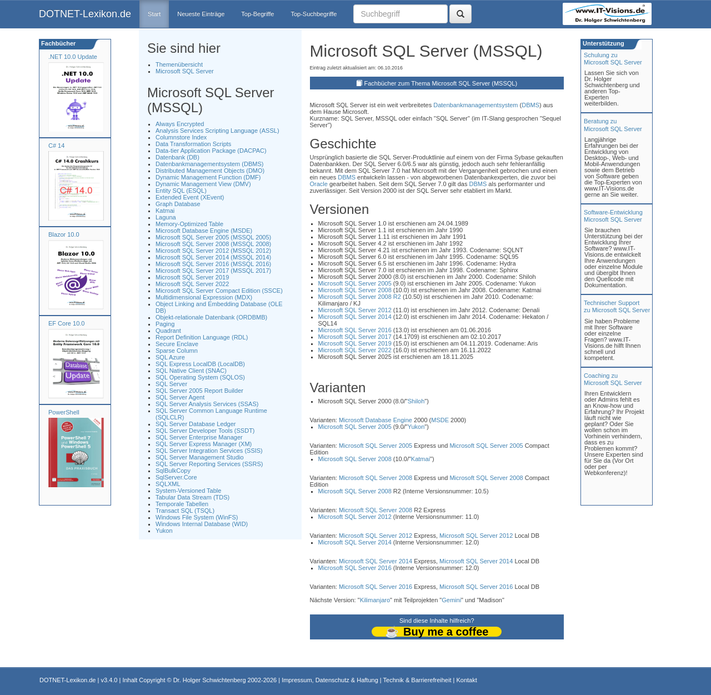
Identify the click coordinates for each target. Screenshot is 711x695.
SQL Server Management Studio (200, 457)
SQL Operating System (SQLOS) (200, 377)
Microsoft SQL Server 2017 (355, 336)
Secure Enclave (177, 344)
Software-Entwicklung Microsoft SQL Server (613, 216)
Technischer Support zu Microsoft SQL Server (617, 306)
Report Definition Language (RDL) (202, 337)
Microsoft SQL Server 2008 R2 (359, 296)
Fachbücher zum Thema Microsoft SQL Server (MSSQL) (440, 83)
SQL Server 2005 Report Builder (199, 390)
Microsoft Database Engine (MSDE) (204, 230)
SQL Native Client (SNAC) (191, 370)
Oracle (319, 184)
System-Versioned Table (188, 490)
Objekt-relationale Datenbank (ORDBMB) (211, 317)
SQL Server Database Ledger (196, 424)
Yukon (164, 530)
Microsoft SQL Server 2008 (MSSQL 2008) (213, 244)
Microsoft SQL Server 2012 (355, 310)
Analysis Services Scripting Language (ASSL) (217, 130)
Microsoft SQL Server (185, 71)
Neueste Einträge (200, 14)
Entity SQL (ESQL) (181, 190)
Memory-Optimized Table (189, 224)
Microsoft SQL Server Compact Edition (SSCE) (219, 290)
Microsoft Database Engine (375, 420)
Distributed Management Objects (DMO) (210, 170)
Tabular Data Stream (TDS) (192, 497)
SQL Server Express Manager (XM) (204, 444)
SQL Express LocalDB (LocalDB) (200, 364)
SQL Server (171, 384)
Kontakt (466, 680)
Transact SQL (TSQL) (185, 510)
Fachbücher (57, 43)
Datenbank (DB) (177, 157)
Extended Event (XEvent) (190, 197)
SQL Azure (170, 357)
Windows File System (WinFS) (197, 517)
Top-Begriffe (257, 14)
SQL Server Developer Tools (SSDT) (205, 430)
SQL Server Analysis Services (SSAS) (207, 404)
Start (154, 14)
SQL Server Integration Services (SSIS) (209, 450)
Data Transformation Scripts (193, 144)
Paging (165, 324)
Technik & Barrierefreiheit (417, 680)
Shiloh (416, 401)
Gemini (451, 600)
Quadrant (168, 330)
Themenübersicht (179, 64)
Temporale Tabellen (182, 504)
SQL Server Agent (180, 397)
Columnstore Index (181, 137)
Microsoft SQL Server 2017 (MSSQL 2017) (213, 270)
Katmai (165, 210)
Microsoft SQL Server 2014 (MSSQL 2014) (213, 257)
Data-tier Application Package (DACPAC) (211, 150)
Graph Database (178, 204)
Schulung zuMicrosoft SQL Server (613, 59)
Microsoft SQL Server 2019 (192, 277)
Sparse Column (177, 350)
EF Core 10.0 (66, 323)
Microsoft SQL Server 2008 (355, 290)
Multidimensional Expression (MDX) (204, 297)
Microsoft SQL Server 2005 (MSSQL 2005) (213, 237)
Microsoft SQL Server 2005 (355, 283)
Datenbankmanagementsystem (475, 105)
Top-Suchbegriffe (314, 14)
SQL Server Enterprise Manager (199, 437)
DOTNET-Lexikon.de (85, 13)
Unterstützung (602, 43)
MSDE (440, 420)
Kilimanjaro (375, 600)
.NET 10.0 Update (72, 56)
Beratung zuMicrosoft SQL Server (613, 125)
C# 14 (56, 145)
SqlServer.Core (176, 477)
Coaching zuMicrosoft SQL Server (613, 379)
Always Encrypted (180, 124)
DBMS (530, 105)
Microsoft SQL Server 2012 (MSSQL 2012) (213, 250)
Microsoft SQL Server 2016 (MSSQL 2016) (213, 264)
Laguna (166, 217)
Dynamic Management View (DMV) (203, 184)
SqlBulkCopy (173, 470)
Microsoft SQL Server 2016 (355, 330)
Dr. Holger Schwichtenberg (209, 680)
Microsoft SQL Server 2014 (355, 316)
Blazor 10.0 (63, 234)
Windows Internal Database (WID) (202, 524)
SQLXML (168, 484)
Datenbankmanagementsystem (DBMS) (209, 164)
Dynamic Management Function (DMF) (208, 177)
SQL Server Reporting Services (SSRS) (209, 464)
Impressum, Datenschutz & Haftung (330, 680)
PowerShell (63, 412)
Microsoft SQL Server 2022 (192, 284)
